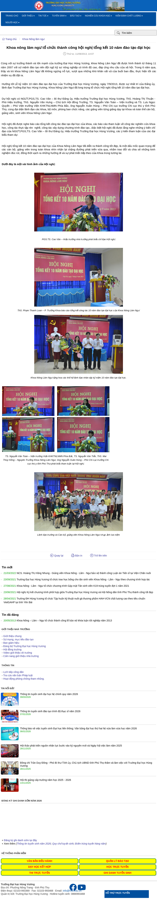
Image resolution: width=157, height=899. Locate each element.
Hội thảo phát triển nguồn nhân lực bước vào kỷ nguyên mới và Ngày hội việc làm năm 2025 (71, 745)
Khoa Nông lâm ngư (33, 39)
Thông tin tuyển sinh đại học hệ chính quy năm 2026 (49, 694)
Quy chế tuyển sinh (63, 843)
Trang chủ (11, 16)
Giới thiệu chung (12, 636)
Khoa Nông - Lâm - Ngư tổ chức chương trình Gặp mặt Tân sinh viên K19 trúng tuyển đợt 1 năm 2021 (73, 585)
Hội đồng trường (12, 649)
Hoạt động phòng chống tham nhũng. (24, 678)
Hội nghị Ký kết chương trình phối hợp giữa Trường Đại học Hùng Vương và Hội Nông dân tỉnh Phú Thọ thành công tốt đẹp (85, 592)
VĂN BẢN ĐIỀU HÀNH (39, 861)
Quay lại (56, 555)
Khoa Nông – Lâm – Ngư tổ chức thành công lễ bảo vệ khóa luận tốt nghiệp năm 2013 (64, 620)
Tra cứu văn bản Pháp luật (17, 675)
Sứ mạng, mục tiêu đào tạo (18, 639)
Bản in (76, 555)
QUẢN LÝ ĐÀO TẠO (117, 861)
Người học (12, 22)
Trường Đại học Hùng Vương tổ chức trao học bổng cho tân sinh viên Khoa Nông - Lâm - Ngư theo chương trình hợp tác (83, 579)
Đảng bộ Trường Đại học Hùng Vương (24, 646)
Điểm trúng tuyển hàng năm (90, 843)
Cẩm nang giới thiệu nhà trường (21, 656)
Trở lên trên (98, 555)
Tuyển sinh (59, 16)
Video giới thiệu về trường (17, 652)
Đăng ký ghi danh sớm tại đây (20, 840)
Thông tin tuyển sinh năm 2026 (34, 843)
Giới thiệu (28, 16)
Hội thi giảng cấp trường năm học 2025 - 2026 (45, 780)
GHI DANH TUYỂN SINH (117, 872)
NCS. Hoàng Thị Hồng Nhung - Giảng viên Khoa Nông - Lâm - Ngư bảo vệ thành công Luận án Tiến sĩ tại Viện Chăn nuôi (84, 573)
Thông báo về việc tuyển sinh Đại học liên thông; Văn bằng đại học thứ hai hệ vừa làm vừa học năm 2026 (78, 728)
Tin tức (43, 16)
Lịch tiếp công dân (13, 672)
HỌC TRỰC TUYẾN (117, 866)
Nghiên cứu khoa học (98, 16)
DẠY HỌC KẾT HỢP (39, 866)
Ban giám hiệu (11, 642)
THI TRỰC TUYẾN (39, 872)
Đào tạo (75, 16)
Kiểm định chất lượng (129, 16)
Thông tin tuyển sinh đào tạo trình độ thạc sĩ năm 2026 (50, 711)
